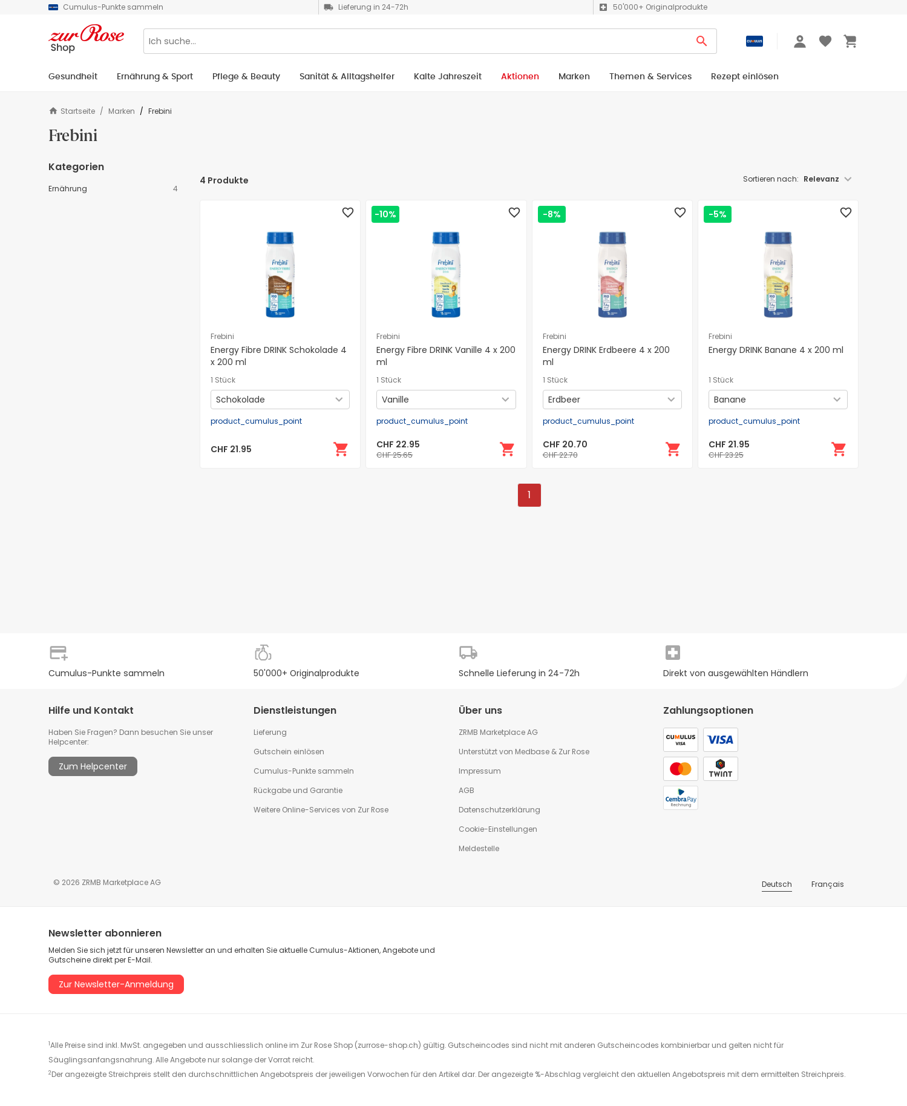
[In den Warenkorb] (341, 449)
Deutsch (777, 884)
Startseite (71, 111)
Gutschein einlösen (289, 751)
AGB (466, 790)
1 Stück (223, 380)
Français (827, 884)
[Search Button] (702, 41)
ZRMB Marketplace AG (498, 732)
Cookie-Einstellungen (498, 829)
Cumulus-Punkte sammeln (304, 771)
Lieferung (270, 732)
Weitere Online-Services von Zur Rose (321, 810)
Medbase (532, 751)
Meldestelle (479, 848)
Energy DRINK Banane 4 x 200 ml (776, 350)
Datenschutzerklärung (499, 810)
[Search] (415, 41)
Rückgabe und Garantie (298, 790)
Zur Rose (573, 751)
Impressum (480, 771)
